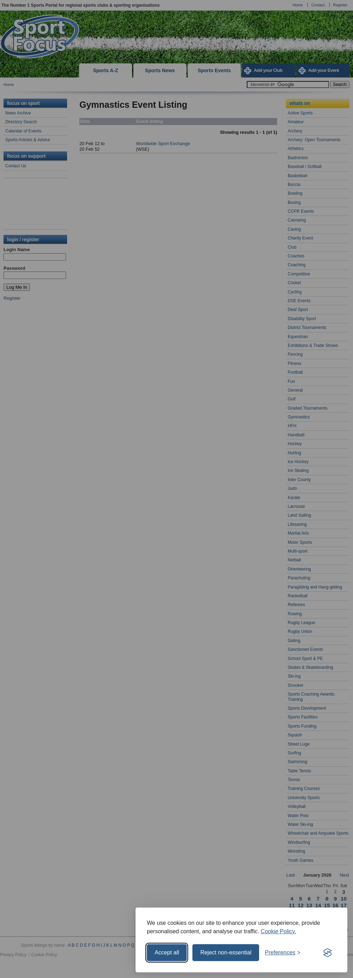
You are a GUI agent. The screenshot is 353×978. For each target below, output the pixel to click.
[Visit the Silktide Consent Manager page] (327, 952)
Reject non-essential (225, 952)
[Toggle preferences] (282, 952)
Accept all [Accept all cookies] (167, 952)
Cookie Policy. (278, 931)
